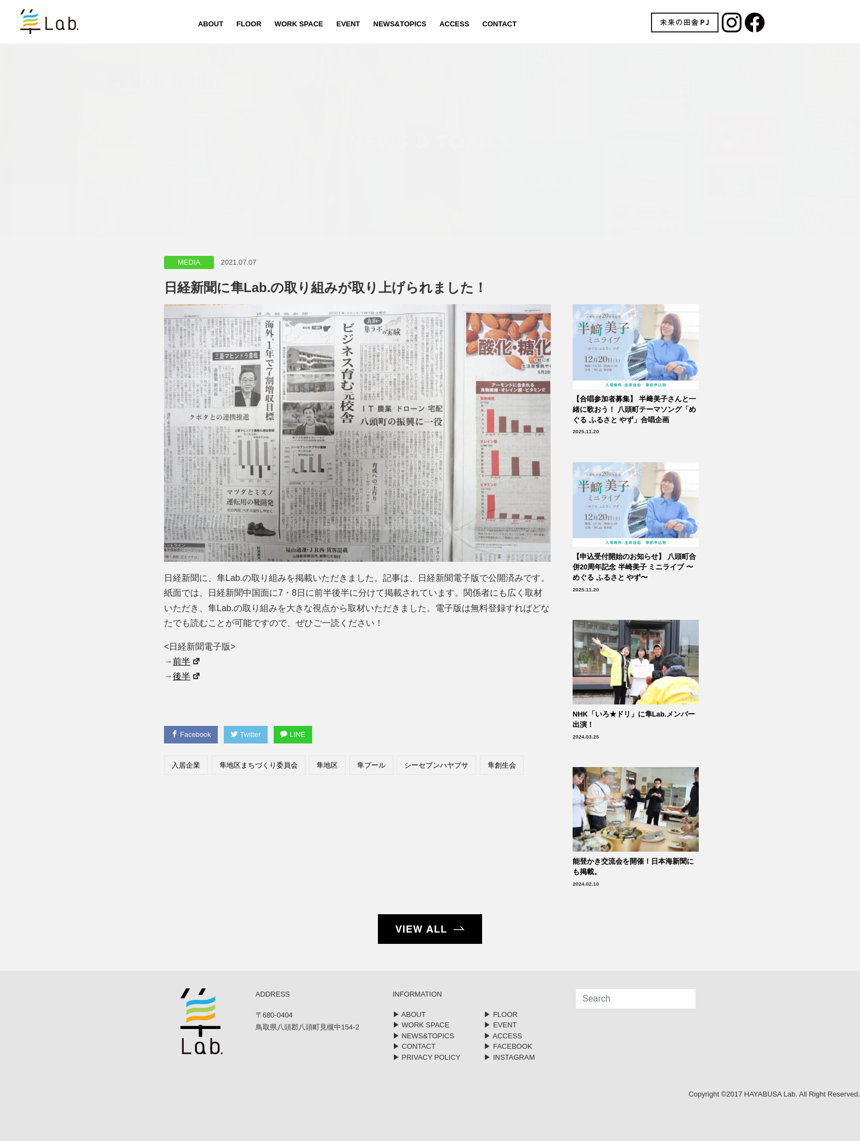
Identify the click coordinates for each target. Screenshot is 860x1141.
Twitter (247, 734)
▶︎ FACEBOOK (508, 1046)
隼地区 (327, 765)
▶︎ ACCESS (503, 1036)
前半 (187, 661)
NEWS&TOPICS (399, 24)
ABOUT (210, 24)
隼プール (371, 765)
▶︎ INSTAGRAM (509, 1057)
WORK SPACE (298, 24)
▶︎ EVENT (500, 1025)
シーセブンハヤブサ (436, 765)
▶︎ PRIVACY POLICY (427, 1057)
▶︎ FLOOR (500, 1014)
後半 (187, 676)
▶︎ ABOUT (409, 1014)
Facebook (191, 734)
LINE (295, 734)
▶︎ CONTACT (414, 1046)
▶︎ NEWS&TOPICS (423, 1036)
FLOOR (249, 24)
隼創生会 (502, 765)
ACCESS (454, 24)
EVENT (348, 24)
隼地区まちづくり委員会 (258, 765)
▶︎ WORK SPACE (421, 1025)
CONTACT (499, 24)
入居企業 (186, 765)
